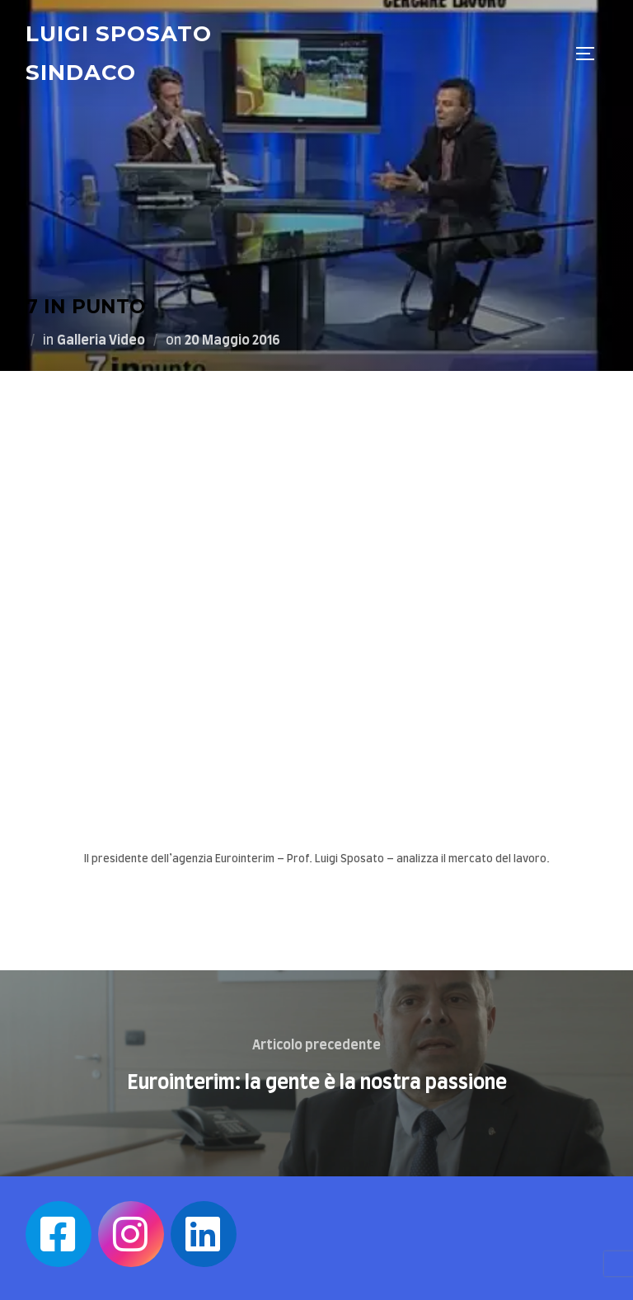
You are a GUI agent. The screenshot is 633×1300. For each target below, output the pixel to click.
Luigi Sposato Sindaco (119, 53)
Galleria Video (101, 340)
